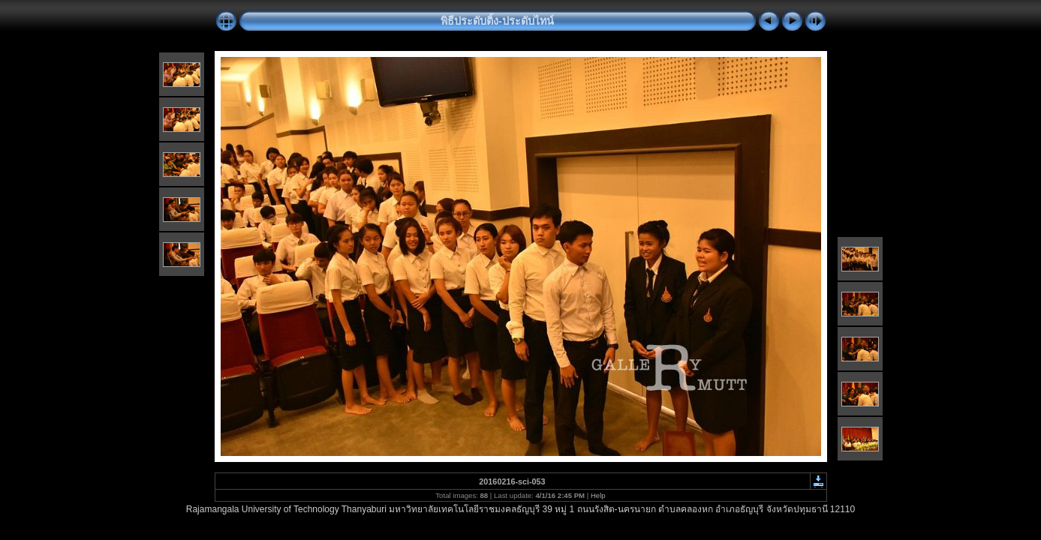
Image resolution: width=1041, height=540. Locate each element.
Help (598, 495)
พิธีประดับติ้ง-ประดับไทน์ (497, 21)
